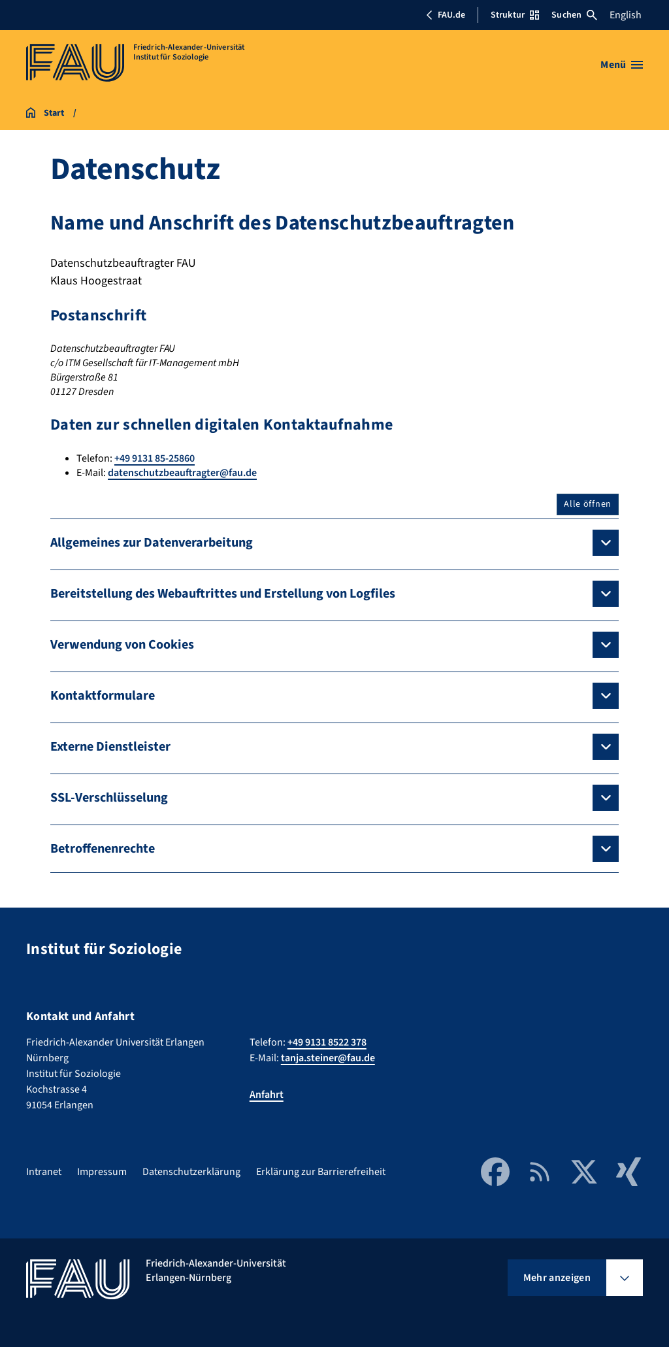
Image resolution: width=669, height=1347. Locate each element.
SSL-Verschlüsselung (109, 798)
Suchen (574, 15)
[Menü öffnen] (621, 64)
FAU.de (445, 15)
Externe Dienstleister (110, 747)
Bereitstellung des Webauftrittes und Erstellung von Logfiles (222, 594)
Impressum (102, 1172)
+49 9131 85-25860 (154, 458)
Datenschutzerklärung (191, 1172)
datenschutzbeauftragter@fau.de (182, 473)
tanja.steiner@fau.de (328, 1058)
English (626, 15)
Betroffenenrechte (102, 849)
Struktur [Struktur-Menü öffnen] (515, 15)
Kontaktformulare (102, 696)
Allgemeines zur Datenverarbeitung (151, 543)
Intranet (43, 1172)
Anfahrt (267, 1094)
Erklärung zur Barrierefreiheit (320, 1172)
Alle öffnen (588, 504)
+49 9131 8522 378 (327, 1042)
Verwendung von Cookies (122, 645)
